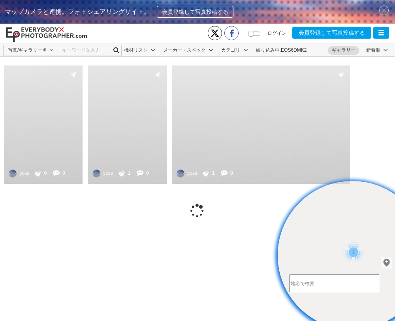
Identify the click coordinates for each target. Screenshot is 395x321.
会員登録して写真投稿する (195, 12)
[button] (381, 33)
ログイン (276, 33)
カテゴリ (234, 50)
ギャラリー (344, 50)
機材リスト (139, 50)
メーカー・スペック (188, 50)
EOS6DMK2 (294, 50)
